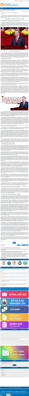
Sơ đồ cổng (15, 387)
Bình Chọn (14, 243)
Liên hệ (19, 387)
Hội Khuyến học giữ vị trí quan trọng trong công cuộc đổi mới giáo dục (11, 339)
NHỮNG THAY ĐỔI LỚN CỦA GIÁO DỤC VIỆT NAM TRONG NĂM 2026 (10, 247)
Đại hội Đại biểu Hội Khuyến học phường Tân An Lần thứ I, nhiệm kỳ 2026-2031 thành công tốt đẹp (14, 276)
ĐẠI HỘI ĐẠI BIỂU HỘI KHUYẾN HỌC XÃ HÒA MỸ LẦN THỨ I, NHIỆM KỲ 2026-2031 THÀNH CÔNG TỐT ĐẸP (14, 272)
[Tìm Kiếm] (24, 0)
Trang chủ (1, 11)
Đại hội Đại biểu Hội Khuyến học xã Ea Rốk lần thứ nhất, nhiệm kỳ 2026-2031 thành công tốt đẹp (14, 279)
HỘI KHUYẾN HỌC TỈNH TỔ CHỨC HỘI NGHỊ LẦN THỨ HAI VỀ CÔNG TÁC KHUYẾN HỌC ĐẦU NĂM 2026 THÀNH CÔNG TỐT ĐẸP (14, 282)
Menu (2, 8)
